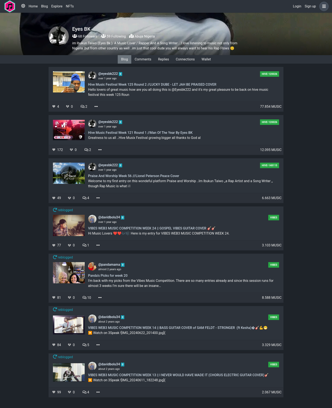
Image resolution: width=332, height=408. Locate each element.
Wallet (206, 59)
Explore (56, 6)
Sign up (310, 6)
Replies (163, 59)
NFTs (70, 6)
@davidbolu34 (109, 217)
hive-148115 (269, 165)
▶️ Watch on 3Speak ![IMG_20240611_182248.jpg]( (126, 380)
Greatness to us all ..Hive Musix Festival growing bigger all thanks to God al (144, 138)
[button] (323, 6)
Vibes (273, 217)
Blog (44, 6)
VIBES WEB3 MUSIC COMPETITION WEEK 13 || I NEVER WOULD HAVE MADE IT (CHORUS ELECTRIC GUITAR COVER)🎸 (178, 375)
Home (33, 6)
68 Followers (84, 36)
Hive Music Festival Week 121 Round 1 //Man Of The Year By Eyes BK (140, 133)
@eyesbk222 (108, 74)
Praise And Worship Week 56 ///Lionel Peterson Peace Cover (133, 176)
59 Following (113, 36)
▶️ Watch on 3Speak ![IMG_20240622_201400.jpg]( (126, 333)
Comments (143, 59)
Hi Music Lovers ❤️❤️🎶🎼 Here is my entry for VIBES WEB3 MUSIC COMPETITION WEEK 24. (159, 233)
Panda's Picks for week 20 (107, 276)
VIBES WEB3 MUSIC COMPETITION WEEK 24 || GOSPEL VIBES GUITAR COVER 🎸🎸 (152, 228)
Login (297, 6)
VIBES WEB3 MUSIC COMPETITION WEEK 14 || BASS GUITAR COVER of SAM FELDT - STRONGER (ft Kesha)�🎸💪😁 (178, 328)
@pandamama (109, 265)
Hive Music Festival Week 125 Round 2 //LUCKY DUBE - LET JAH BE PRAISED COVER (152, 84)
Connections (185, 59)
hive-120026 (269, 74)
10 (87, 298)
